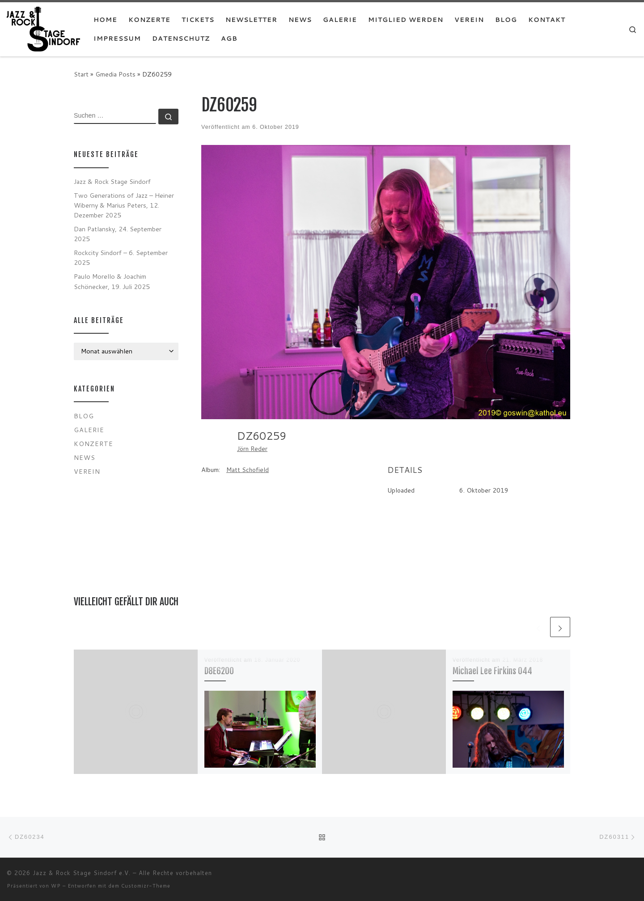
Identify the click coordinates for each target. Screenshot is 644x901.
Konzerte (93, 443)
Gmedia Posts (115, 74)
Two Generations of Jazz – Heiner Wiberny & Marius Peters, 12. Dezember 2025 (124, 205)
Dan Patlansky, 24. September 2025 (117, 233)
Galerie (89, 429)
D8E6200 (219, 670)
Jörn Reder (252, 448)
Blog (84, 416)
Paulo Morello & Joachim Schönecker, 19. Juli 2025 (112, 281)
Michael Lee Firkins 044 (492, 670)
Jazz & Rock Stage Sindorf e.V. (82, 873)
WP (56, 885)
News (84, 457)
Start (81, 74)
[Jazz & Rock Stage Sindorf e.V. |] (43, 28)
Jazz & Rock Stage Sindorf (112, 181)
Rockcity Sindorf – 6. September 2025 (121, 257)
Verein (87, 471)
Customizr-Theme (145, 885)
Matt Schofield (247, 469)
